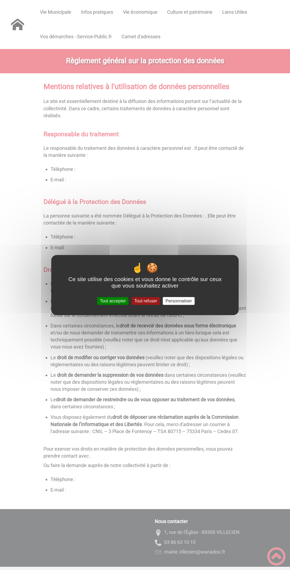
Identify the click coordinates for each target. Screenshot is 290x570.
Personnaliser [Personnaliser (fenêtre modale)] (179, 301)
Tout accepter (113, 301)
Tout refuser (145, 301)
